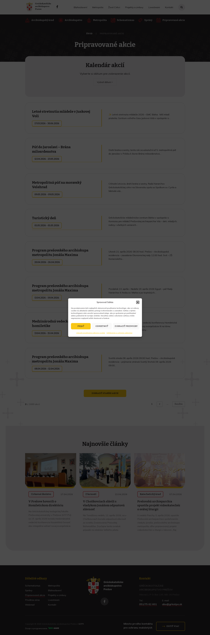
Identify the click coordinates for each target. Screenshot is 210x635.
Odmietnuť (101, 326)
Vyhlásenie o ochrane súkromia (119, 333)
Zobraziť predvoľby (126, 326)
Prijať (80, 326)
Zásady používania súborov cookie (90, 333)
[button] (137, 302)
